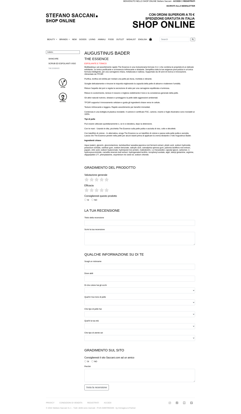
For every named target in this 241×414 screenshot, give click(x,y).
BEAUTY (51, 39)
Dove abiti (88, 273)
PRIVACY (50, 403)
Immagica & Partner (127, 408)
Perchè (87, 366)
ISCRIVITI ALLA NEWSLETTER (180, 6)
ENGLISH (142, 39)
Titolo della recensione (94, 217)
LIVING (92, 39)
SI (88, 200)
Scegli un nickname (92, 261)
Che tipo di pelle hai (93, 309)
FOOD (111, 39)
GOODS (83, 39)
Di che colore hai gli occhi (95, 285)
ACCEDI (107, 403)
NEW (74, 39)
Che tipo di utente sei (93, 333)
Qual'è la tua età (91, 321)
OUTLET (120, 39)
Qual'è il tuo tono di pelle (95, 297)
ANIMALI (102, 39)
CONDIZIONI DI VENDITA (70, 403)
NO (95, 200)
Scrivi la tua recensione (94, 229)
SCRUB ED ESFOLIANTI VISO (62, 63)
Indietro (50, 52)
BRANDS (63, 39)
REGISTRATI (189, 1)
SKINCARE (53, 59)
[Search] (174, 39)
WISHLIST (131, 39)
